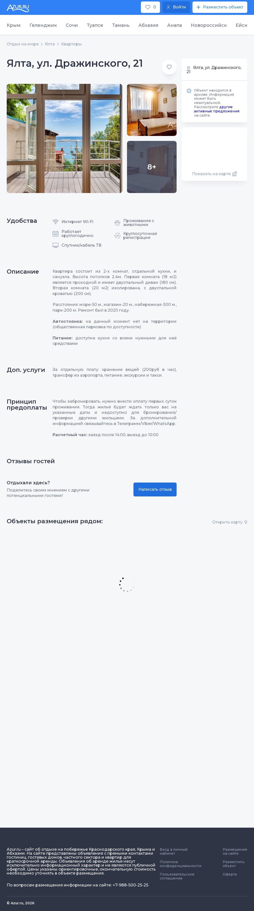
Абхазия (148, 25)
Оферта (230, 874)
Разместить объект (234, 864)
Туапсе (95, 25)
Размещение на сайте (235, 851)
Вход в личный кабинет (174, 851)
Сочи (72, 25)
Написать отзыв (155, 489)
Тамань (120, 25)
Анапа (174, 25)
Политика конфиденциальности (180, 864)
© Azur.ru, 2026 (20, 903)
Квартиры (71, 44)
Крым (14, 25)
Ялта (50, 44)
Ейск (241, 25)
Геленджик (43, 25)
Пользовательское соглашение (177, 876)
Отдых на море (23, 44)
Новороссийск (209, 25)
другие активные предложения (216, 109)
